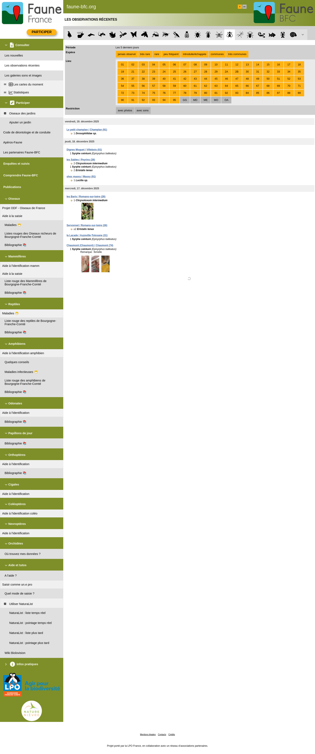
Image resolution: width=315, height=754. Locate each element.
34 (288, 71)
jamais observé (127, 54)
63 (216, 85)
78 (184, 92)
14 (257, 64)
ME (206, 100)
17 (288, 64)
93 (153, 100)
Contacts (162, 734)
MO (216, 100)
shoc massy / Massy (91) (81, 176)
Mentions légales (148, 734)
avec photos (125, 110)
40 (163, 78)
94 (163, 100)
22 (143, 71)
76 (163, 92)
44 (205, 78)
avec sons (142, 110)
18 (299, 64)
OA (226, 100)
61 (195, 85)
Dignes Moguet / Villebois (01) (84, 149)
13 (247, 64)
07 (184, 64)
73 (132, 92)
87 (278, 92)
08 (195, 64)
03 (143, 64)
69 (278, 85)
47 (236, 78)
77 (174, 92)
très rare (145, 54)
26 (184, 71)
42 (184, 78)
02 (132, 64)
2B (237, 71)
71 (299, 85)
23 (153, 71)
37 (132, 78)
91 (132, 100)
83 (236, 92)
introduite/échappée (194, 54)
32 (268, 71)
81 (216, 92)
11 (226, 64)
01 (122, 64)
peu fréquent (171, 54)
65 (236, 85)
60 (184, 85)
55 (132, 85)
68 (268, 85)
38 (143, 78)
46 (226, 78)
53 (299, 78)
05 (163, 64)
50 (268, 78)
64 (226, 85)
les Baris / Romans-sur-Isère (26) (86, 196)
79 (195, 92)
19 (122, 71)
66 (247, 85)
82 (226, 92)
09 (205, 64)
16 (278, 64)
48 (247, 78)
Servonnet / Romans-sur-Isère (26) (87, 225)
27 (195, 71)
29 (216, 71)
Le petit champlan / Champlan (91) (87, 129)
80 (205, 92)
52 (288, 78)
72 (122, 92)
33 (278, 71)
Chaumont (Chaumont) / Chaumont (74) (90, 245)
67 (257, 85)
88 (288, 92)
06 (174, 64)
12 (236, 64)
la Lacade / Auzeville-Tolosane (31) (87, 235)
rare (156, 54)
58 (163, 85)
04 (153, 64)
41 (174, 78)
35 (299, 71)
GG (185, 100)
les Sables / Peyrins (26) (81, 159)
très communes (237, 54)
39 (153, 78)
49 (257, 78)
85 (257, 92)
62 (205, 85)
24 (163, 71)
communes (217, 54)
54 (122, 85)
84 (247, 92)
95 (174, 100)
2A (226, 71)
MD (195, 100)
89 (299, 92)
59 (174, 85)
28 (205, 71)
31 (257, 71)
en (244, 7)
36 (122, 78)
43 (195, 78)
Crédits (171, 734)
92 (143, 100)
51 (278, 78)
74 (143, 92)
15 (268, 64)
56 (143, 85)
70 (288, 85)
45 (216, 78)
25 (174, 71)
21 (132, 71)
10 (216, 64)
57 (153, 85)
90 (122, 100)
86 (268, 92)
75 (153, 92)
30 (247, 71)
